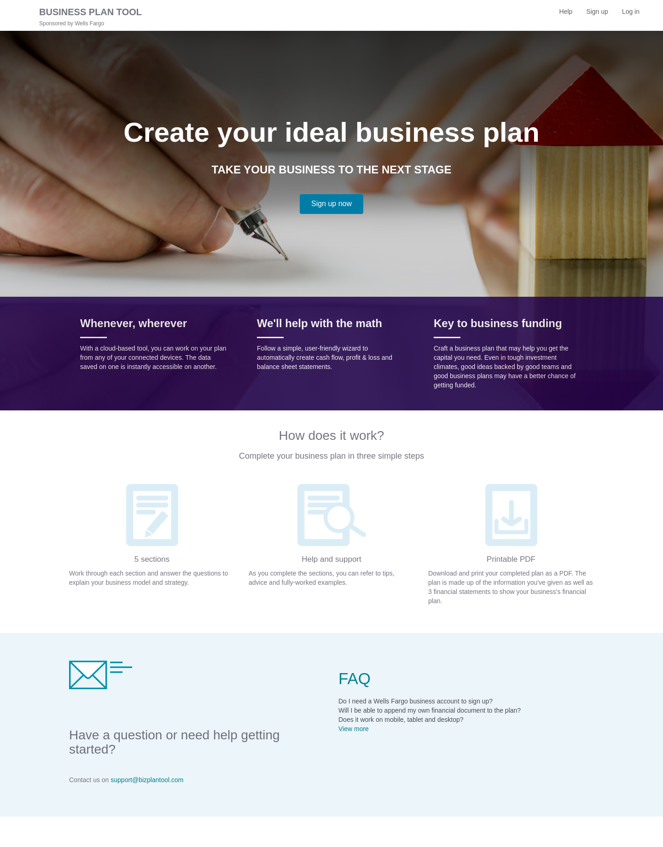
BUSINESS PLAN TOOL (90, 12)
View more (353, 728)
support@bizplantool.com (146, 780)
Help (566, 11)
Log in (634, 14)
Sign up (600, 14)
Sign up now (331, 203)
